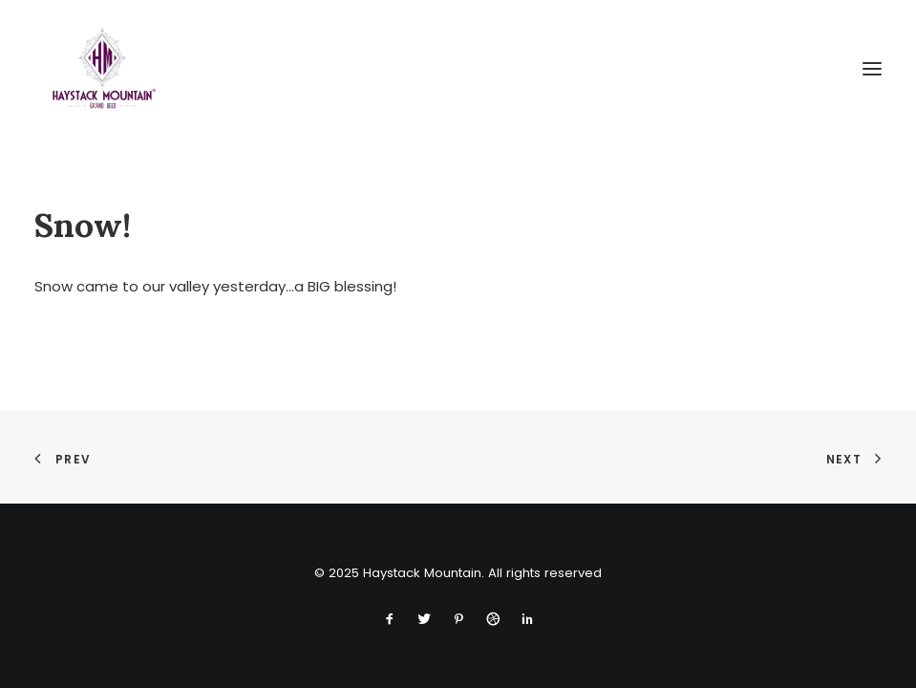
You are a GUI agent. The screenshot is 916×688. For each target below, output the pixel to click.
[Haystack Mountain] (102, 69)
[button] (872, 69)
